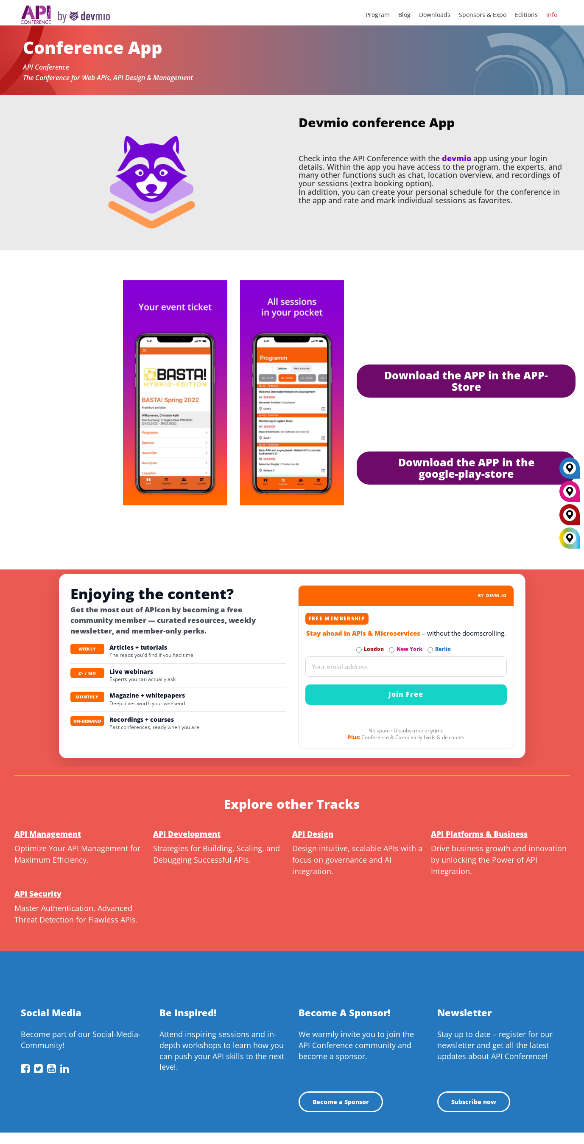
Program (378, 15)
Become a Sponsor (341, 1102)
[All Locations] (569, 538)
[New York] (569, 495)
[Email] (406, 666)
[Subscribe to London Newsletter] (359, 650)
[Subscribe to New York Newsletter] (391, 650)
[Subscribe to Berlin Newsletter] (430, 650)
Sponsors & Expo (482, 15)
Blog (404, 15)
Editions (526, 15)
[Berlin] (569, 471)
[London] (569, 518)
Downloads (434, 15)
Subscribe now (473, 1102)
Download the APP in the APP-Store (466, 381)
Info (551, 15)
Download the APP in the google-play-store (466, 468)
